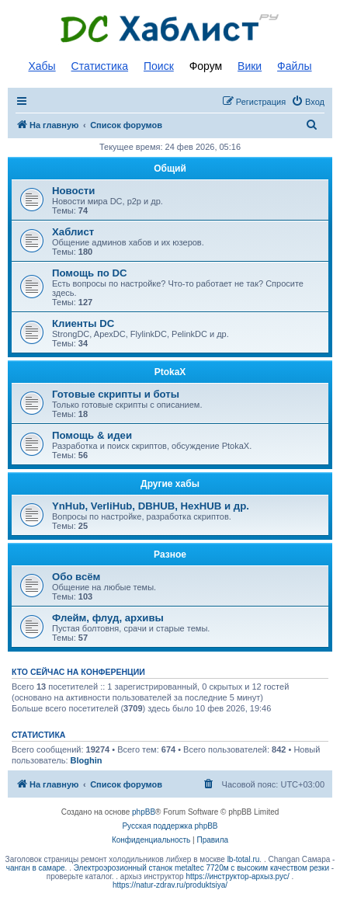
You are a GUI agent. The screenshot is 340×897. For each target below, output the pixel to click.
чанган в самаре (35, 868)
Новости (73, 190)
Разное (170, 554)
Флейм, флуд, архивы (108, 618)
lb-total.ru (243, 859)
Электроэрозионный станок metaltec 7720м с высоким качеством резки (201, 868)
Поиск (159, 66)
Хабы (41, 66)
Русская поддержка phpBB (169, 826)
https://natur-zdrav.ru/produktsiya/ (170, 885)
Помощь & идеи (92, 435)
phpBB (143, 812)
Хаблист (73, 232)
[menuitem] (307, 101)
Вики (250, 66)
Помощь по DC (89, 273)
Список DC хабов (170, 29)
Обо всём (76, 576)
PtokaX (170, 372)
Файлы (294, 66)
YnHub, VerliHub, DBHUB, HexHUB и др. (150, 506)
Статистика (100, 66)
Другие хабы (170, 483)
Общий (170, 168)
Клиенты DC (83, 323)
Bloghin (86, 760)
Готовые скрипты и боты (115, 394)
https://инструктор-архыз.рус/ (237, 876)
